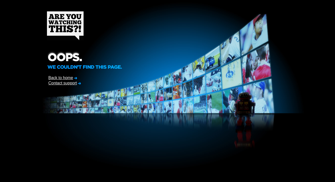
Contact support (62, 83)
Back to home (60, 78)
